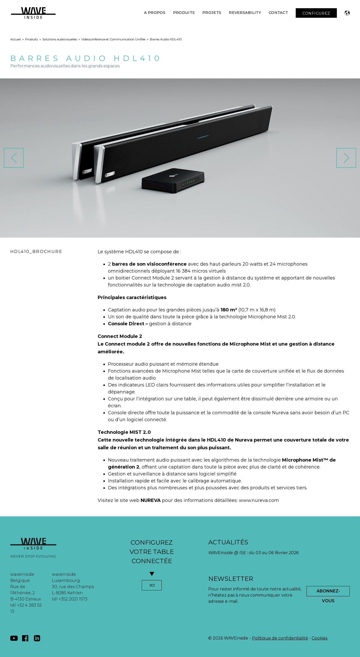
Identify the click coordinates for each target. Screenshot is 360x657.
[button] (347, 12)
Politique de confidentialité (280, 638)
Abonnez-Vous (328, 592)
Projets (211, 12)
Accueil (15, 39)
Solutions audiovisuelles (59, 39)
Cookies (319, 638)
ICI (152, 585)
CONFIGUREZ (316, 13)
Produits (184, 12)
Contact (278, 12)
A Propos (154, 12)
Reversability (245, 12)
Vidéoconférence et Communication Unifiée (113, 39)
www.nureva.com (259, 500)
